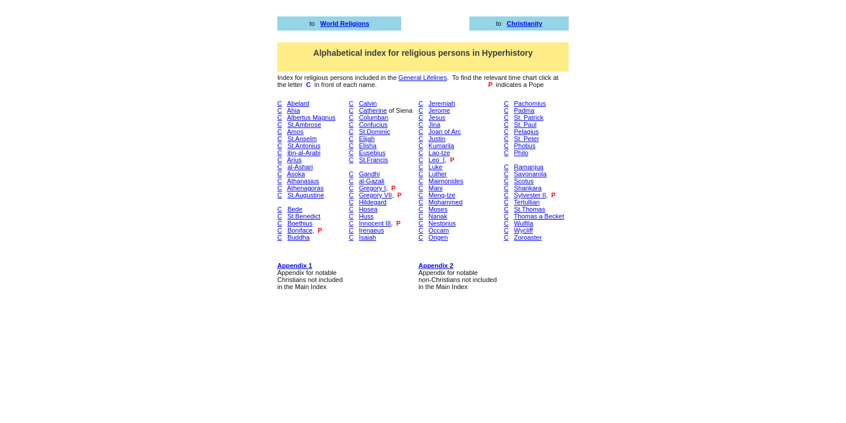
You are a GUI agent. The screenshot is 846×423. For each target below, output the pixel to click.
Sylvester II (530, 195)
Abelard (298, 103)
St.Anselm (302, 138)
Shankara (528, 188)
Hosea (368, 209)
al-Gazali (371, 180)
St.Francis (373, 159)
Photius (525, 145)
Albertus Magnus (311, 117)
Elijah (367, 138)
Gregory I (372, 188)
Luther (437, 173)
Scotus (524, 180)
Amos (295, 131)
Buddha (298, 237)
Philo (521, 152)
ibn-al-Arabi (303, 152)
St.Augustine (305, 195)
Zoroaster (528, 237)
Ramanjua (528, 166)
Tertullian (527, 202)
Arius (294, 159)
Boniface (300, 230)
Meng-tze (441, 195)
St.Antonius (303, 145)
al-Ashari (300, 166)
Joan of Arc (444, 131)
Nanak (437, 216)
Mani (435, 188)
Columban (373, 117)
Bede (295, 209)
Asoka (296, 173)
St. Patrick (528, 117)
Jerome (439, 110)
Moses (437, 209)
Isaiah (367, 237)
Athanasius (303, 180)
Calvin (368, 103)
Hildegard (373, 202)
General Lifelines (422, 77)
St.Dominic (374, 131)
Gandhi (369, 173)
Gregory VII (375, 195)
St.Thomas (529, 209)
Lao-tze (439, 152)
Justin (436, 138)
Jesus (436, 117)
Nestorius (441, 223)
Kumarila (441, 145)
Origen (438, 237)
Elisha (368, 145)
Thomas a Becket (539, 216)
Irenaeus (371, 230)
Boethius (300, 223)
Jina (434, 124)
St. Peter (526, 138)
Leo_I (436, 159)
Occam (438, 230)
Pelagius (526, 131)
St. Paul (525, 124)
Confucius (373, 124)
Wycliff (523, 230)
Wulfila (523, 223)
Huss (366, 216)
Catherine (373, 110)
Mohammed (445, 202)
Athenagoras (305, 188)
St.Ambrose (304, 124)
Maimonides (445, 180)
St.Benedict (303, 216)
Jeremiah (441, 103)
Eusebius (372, 152)
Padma (524, 110)
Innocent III (375, 223)
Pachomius (530, 103)
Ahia (293, 110)
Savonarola (530, 173)
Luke (435, 166)
